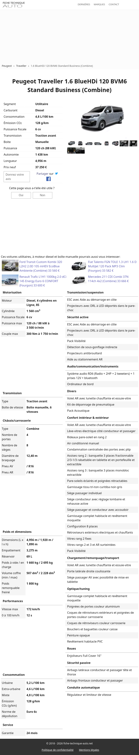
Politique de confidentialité (57, 750)
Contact (114, 4)
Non (42, 195)
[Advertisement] (69, 37)
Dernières (84, 4)
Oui (21, 195)
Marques (99, 4)
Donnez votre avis (15, 177)
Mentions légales (89, 750)
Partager (43, 174)
